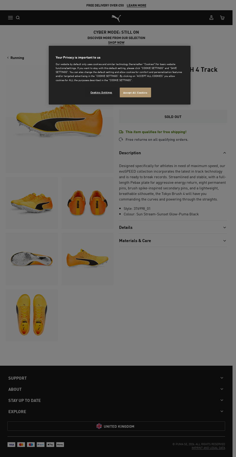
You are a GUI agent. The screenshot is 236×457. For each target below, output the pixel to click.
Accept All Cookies (135, 92)
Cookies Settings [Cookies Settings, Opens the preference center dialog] (101, 92)
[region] (119, 75)
